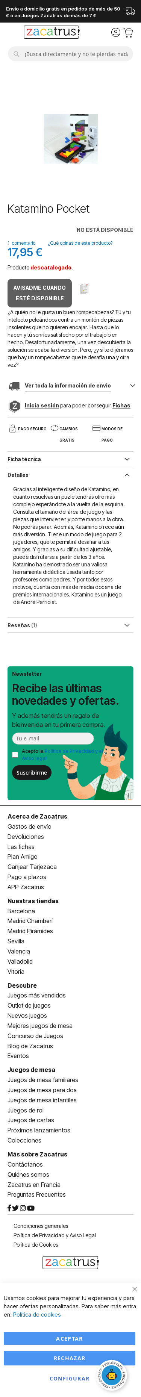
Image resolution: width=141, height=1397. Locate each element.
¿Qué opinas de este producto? (80, 243)
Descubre (22, 985)
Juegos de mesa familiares (43, 1080)
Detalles (18, 475)
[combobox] (70, 53)
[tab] (70, 474)
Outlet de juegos (29, 1005)
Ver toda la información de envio (68, 385)
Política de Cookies (36, 1244)
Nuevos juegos (27, 1015)
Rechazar (70, 1358)
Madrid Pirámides (30, 931)
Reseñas (22, 625)
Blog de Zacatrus (30, 1046)
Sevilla (16, 941)
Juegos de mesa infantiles (42, 1100)
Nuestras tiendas (33, 901)
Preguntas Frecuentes (37, 1194)
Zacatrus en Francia (34, 1184)
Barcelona (21, 911)
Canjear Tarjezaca (32, 866)
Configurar (70, 1378)
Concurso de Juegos (35, 1036)
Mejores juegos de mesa (40, 1025)
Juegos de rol (26, 1110)
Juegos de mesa (31, 1069)
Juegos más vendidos (37, 995)
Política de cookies (37, 1314)
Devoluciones (26, 836)
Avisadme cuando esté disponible (40, 293)
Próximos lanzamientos (39, 1130)
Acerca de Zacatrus (37, 816)
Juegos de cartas (31, 1120)
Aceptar (69, 1338)
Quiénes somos (28, 1174)
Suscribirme (32, 772)
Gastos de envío (30, 826)
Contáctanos (25, 1164)
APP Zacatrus (26, 887)
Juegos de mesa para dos (42, 1090)
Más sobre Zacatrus (37, 1154)
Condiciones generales (41, 1226)
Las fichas (21, 847)
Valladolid (20, 961)
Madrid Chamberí (30, 921)
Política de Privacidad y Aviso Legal (55, 1235)
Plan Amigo (23, 856)
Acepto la (62, 754)
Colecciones (24, 1140)
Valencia (19, 951)
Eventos (18, 1055)
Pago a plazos (27, 877)
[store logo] (52, 33)
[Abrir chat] (112, 1376)
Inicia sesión (42, 405)
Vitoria (16, 971)
